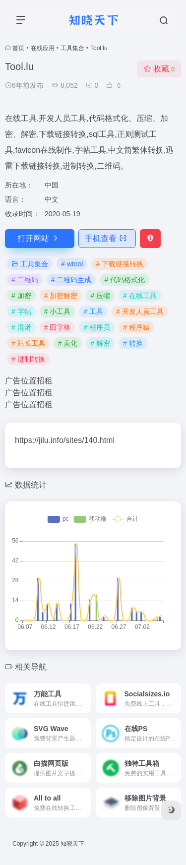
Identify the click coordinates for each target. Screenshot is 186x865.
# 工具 (93, 311)
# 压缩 (100, 296)
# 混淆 (21, 327)
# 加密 (21, 296)
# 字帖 (21, 311)
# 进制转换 (28, 359)
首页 (18, 48)
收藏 (159, 68)
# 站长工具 (28, 343)
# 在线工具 (140, 296)
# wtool (72, 264)
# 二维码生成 (71, 280)
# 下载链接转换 (119, 264)
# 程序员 (96, 327)
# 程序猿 (136, 327)
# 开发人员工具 (140, 311)
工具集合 (72, 48)
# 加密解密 (61, 296)
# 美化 (68, 343)
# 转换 (133, 343)
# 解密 (100, 343)
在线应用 (43, 48)
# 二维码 (24, 280)
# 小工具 (57, 311)
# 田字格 (57, 327)
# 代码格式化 (124, 280)
